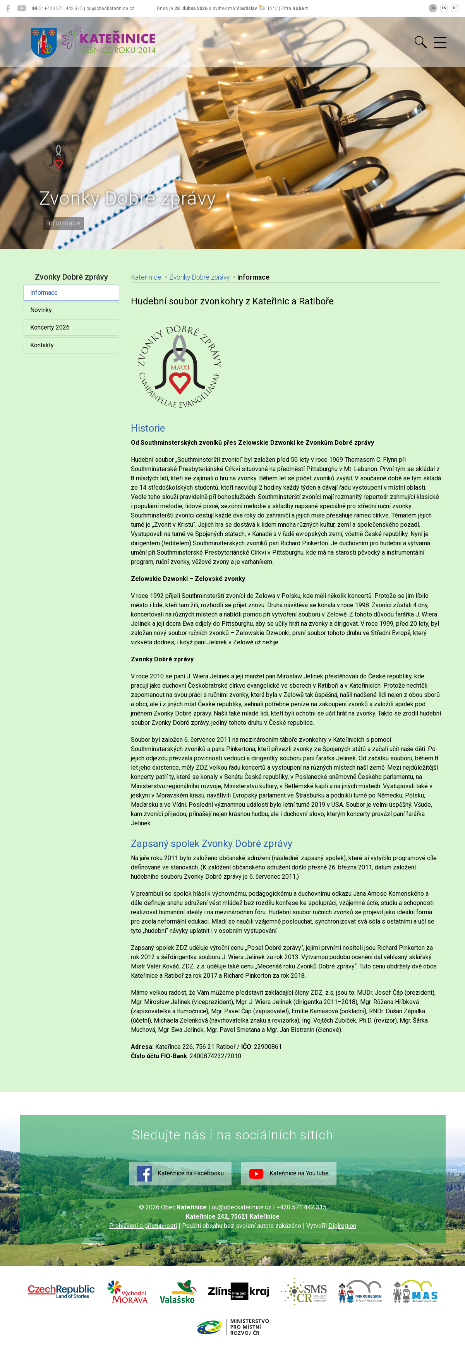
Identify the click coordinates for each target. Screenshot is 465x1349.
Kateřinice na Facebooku (180, 1174)
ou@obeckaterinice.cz (241, 1207)
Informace (44, 292)
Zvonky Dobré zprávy (199, 277)
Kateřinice (146, 277)
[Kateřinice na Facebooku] (8, 8)
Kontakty (42, 345)
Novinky (41, 310)
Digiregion (342, 1225)
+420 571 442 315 (301, 1207)
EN (444, 8)
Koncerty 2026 (50, 327)
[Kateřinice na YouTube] (21, 8)
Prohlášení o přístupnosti (143, 1225)
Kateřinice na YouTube (289, 1174)
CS (433, 8)
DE (455, 8)
